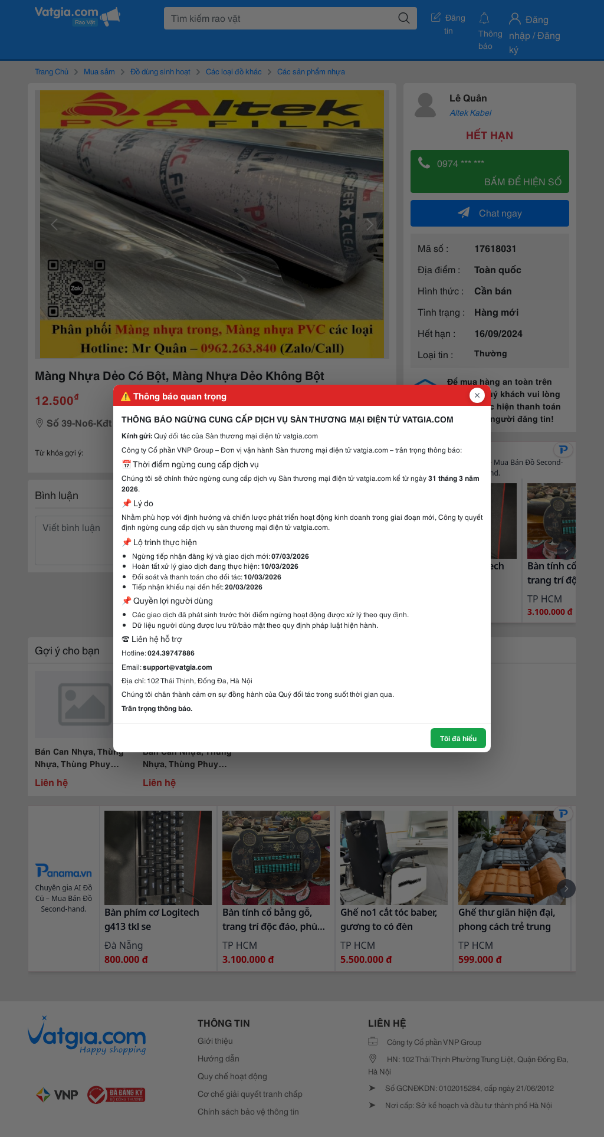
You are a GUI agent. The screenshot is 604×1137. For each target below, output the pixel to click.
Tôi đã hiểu (458, 738)
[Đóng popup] (477, 395)
